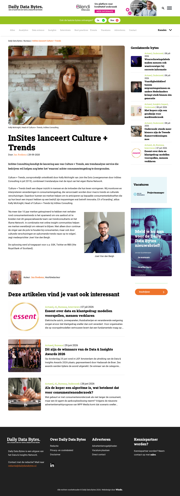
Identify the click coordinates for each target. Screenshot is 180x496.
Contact (137, 30)
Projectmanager (155, 194)
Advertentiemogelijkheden (104, 446)
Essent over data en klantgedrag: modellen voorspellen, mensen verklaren (79, 313)
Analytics (23, 30)
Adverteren (123, 30)
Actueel (49, 306)
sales (153, 454)
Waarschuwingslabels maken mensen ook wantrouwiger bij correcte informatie (158, 64)
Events (96, 30)
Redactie (54, 446)
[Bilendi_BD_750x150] (115, 15)
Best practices (83, 30)
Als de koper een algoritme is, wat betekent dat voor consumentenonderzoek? (82, 390)
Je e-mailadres (140, 277)
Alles (11, 30)
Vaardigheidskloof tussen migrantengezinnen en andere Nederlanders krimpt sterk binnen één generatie (158, 89)
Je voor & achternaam (143, 255)
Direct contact (99, 454)
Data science (38, 30)
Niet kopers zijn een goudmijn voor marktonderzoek (156, 113)
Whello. (119, 489)
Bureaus (63, 306)
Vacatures (108, 30)
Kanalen (162, 30)
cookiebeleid (67, 450)
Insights (53, 30)
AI (56, 306)
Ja (98, 20)
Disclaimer (55, 454)
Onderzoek (75, 383)
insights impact (160, 103)
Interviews (66, 30)
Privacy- (54, 450)
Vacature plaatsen (101, 450)
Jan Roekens (20, 154)
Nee (112, 20)
